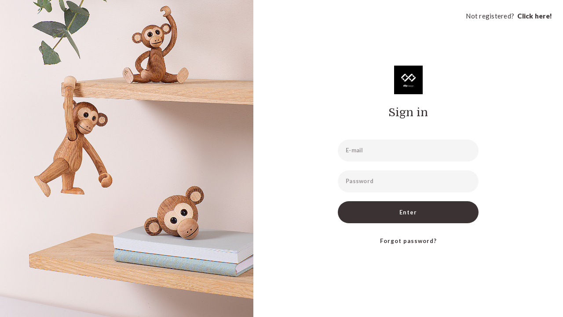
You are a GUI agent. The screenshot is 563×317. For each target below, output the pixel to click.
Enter (408, 212)
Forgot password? (408, 240)
